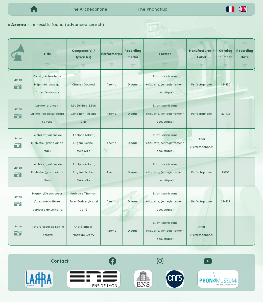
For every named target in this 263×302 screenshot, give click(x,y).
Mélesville (83, 151)
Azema (112, 84)
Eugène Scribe (83, 143)
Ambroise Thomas (83, 193)
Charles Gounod (83, 84)
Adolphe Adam (83, 135)
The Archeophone (89, 9)
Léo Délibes (79, 105)
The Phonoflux (152, 9)
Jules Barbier (78, 201)
